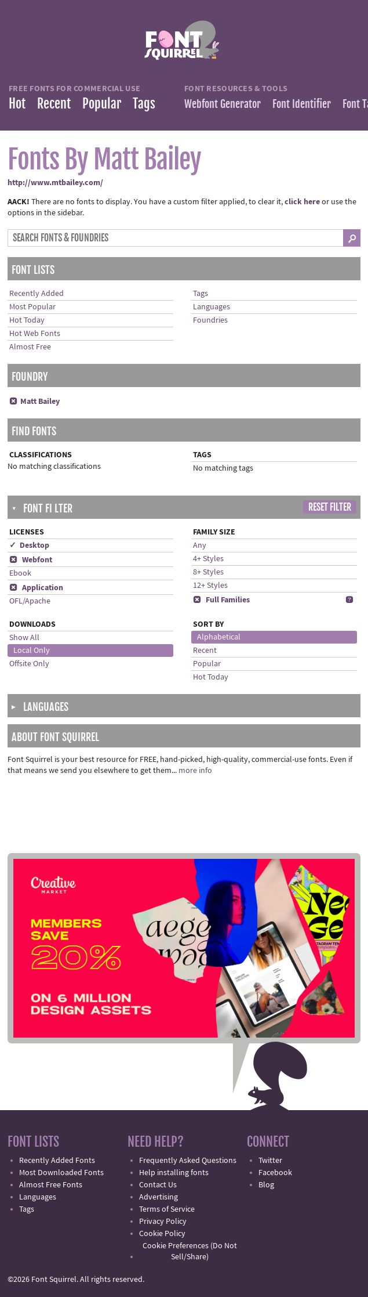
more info (195, 770)
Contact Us (158, 1185)
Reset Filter (329, 507)
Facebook (275, 1173)
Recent (54, 103)
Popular (101, 103)
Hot (17, 103)
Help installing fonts (174, 1173)
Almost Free (30, 347)
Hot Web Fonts (34, 333)
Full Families (221, 600)
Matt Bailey (34, 401)
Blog (266, 1185)
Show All (24, 638)
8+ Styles (208, 572)
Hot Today (27, 320)
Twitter (270, 1160)
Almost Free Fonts (50, 1185)
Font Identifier (301, 103)
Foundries (210, 320)
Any (199, 545)
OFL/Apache (29, 601)
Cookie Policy (162, 1234)
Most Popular (32, 307)
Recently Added (36, 293)
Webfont (30, 560)
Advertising (158, 1197)
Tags (144, 103)
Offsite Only (29, 664)
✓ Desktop (29, 545)
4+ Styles (208, 559)
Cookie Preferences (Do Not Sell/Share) (190, 1251)
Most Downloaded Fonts (61, 1173)
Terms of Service (167, 1209)
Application (36, 588)
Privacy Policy (163, 1221)
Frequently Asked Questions (187, 1160)
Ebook (20, 573)
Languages (211, 307)
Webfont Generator (222, 103)
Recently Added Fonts (57, 1160)
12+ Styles (210, 585)
